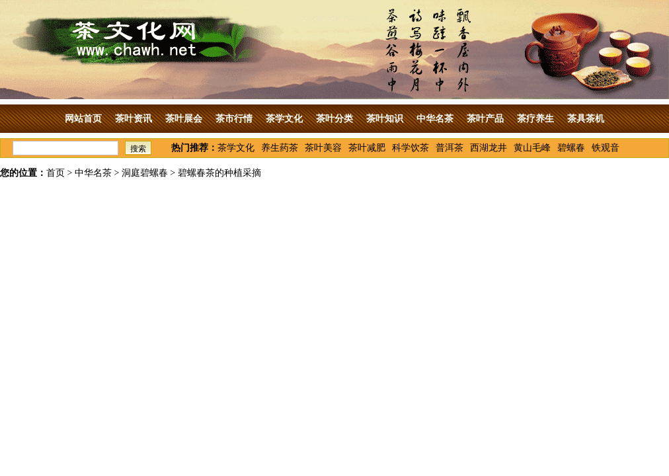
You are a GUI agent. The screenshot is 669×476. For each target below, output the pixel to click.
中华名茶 (434, 119)
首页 (55, 173)
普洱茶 (449, 148)
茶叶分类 (334, 119)
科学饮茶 (410, 148)
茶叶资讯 (133, 119)
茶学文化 (284, 119)
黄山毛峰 (532, 148)
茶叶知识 (384, 119)
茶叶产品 (485, 119)
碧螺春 (571, 148)
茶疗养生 (535, 119)
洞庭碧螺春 (145, 173)
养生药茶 (279, 148)
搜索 (138, 148)
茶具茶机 (585, 119)
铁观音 (605, 148)
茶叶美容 (323, 148)
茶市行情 (234, 119)
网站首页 (83, 119)
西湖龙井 (488, 148)
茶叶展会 (183, 119)
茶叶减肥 (366, 148)
